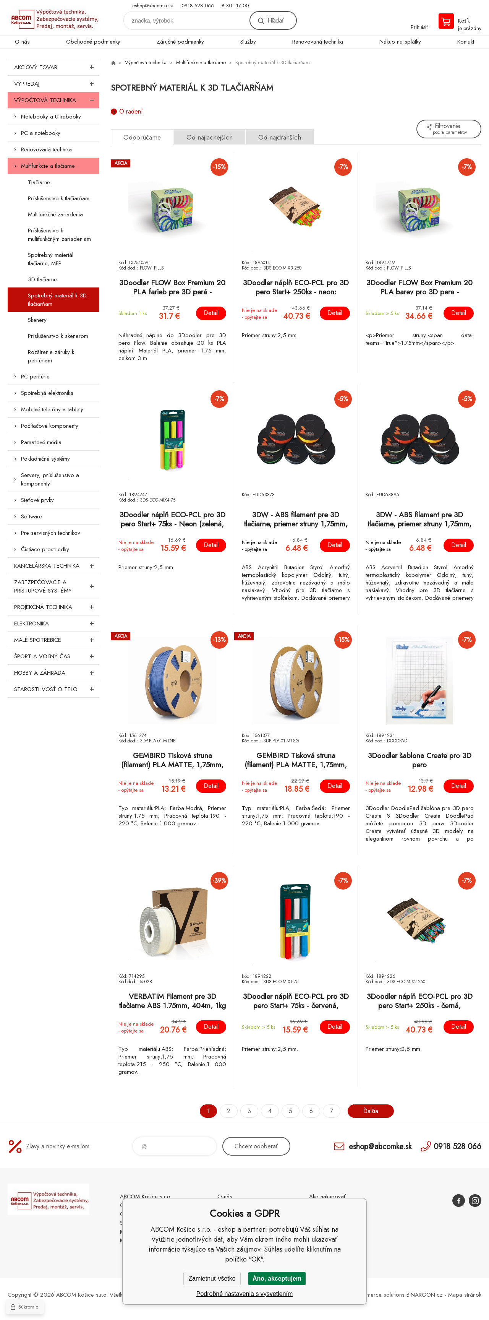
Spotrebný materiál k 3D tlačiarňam (57, 299)
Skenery (37, 320)
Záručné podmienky (180, 41)
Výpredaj (56, 84)
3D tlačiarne (42, 279)
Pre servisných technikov (50, 533)
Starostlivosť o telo (56, 689)
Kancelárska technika (56, 566)
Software (31, 516)
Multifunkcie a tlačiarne (48, 166)
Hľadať (275, 20)
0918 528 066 (197, 5)
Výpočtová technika (56, 100)
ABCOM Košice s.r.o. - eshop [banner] (53, 18)
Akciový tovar (56, 67)
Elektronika (56, 623)
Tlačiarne (39, 182)
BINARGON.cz (424, 1295)
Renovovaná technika (317, 41)
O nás (22, 41)
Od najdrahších (279, 137)
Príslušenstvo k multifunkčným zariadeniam (59, 234)
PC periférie (35, 376)
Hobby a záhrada (56, 673)
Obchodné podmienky (93, 41)
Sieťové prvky (37, 500)
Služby (248, 41)
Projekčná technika (56, 607)
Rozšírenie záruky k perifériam (51, 356)
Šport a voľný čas (56, 656)
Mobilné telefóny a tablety (52, 409)
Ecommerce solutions (379, 1295)
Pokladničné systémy (45, 459)
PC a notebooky (40, 133)
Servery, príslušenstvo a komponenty (50, 479)
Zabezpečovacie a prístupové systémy (56, 586)
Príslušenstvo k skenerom (58, 336)
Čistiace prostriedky (45, 549)
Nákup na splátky (400, 41)
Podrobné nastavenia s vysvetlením (244, 1294)
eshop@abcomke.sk (153, 5)
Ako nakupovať (327, 1196)
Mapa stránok (464, 1295)
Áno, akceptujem (277, 1278)
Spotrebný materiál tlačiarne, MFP (50, 259)
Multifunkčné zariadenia (55, 214)
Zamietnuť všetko (211, 1278)
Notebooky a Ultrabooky (51, 116)
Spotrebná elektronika (47, 393)
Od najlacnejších (209, 137)
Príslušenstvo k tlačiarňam (58, 198)
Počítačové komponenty (49, 426)
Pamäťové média (41, 442)
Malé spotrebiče (56, 640)
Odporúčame (142, 137)
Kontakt (465, 41)
